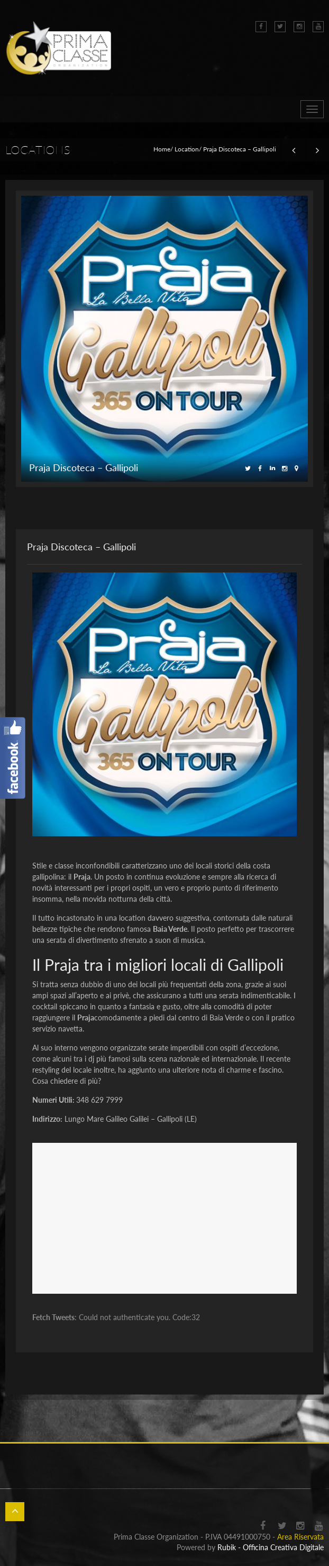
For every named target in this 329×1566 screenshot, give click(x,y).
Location (187, 149)
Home (161, 149)
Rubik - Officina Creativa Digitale (270, 1547)
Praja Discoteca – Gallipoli (81, 546)
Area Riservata (300, 1536)
